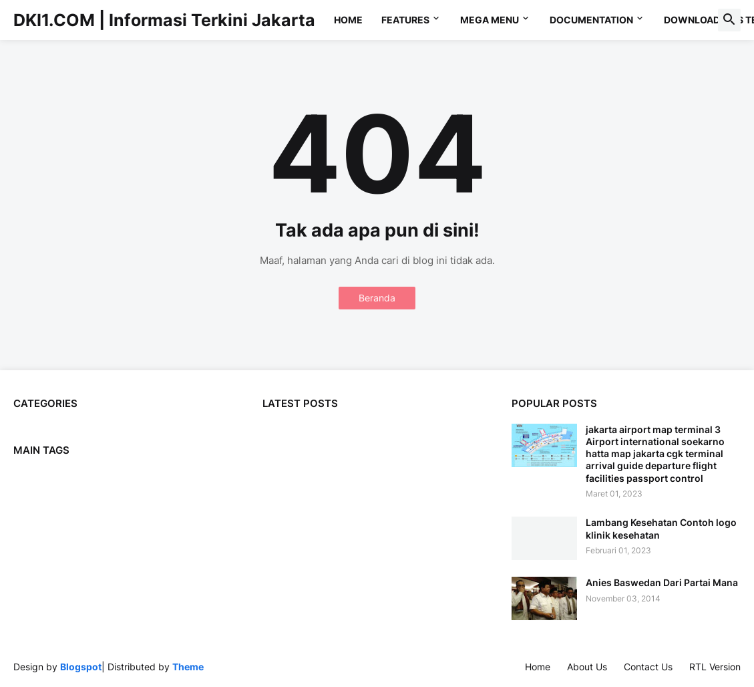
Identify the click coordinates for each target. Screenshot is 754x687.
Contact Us (648, 666)
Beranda (377, 297)
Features (405, 19)
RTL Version (715, 666)
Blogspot (81, 666)
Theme (188, 666)
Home (348, 19)
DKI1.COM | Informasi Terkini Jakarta (164, 20)
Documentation (591, 19)
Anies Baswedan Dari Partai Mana (662, 582)
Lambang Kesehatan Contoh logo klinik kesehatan (661, 528)
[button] (729, 20)
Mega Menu (489, 19)
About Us (587, 666)
